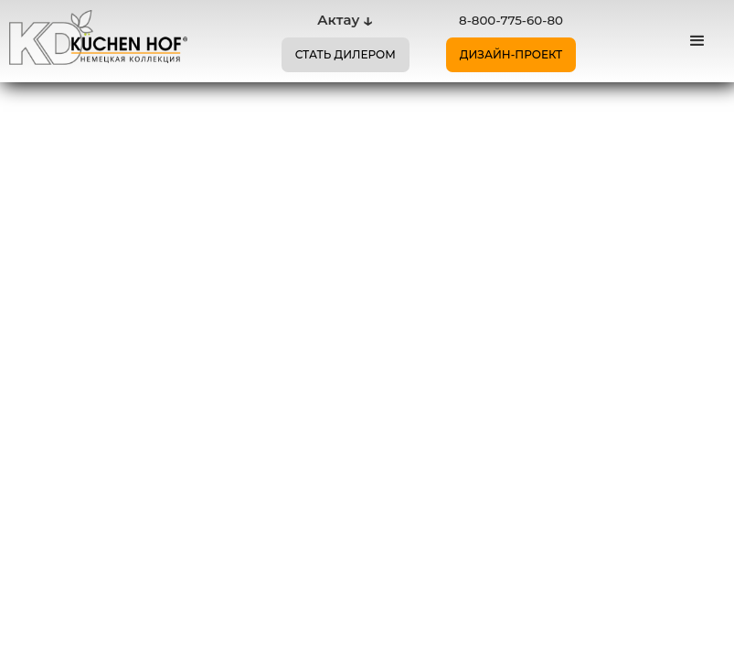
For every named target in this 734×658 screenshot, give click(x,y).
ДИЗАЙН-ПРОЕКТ (511, 54)
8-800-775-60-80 (511, 20)
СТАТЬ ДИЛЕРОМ (345, 54)
